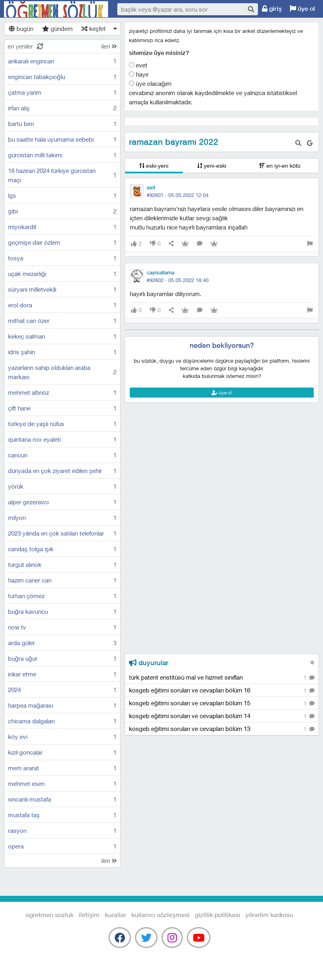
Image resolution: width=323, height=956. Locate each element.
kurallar (115, 914)
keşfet (94, 28)
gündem (57, 28)
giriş (272, 8)
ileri (109, 46)
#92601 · (178, 195)
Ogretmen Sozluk (56, 9)
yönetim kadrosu (269, 914)
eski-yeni (153, 165)
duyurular (148, 663)
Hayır (139, 74)
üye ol (302, 8)
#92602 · (178, 280)
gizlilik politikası (217, 914)
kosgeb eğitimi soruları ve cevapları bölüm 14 (222, 716)
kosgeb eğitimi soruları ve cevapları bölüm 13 (222, 729)
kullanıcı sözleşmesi (160, 914)
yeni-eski (211, 165)
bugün (21, 28)
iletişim (89, 914)
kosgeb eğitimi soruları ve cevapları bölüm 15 (222, 703)
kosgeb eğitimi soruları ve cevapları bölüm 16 (222, 690)
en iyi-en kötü (280, 165)
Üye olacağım (150, 83)
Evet (138, 65)
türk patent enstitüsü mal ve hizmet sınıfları (222, 677)
